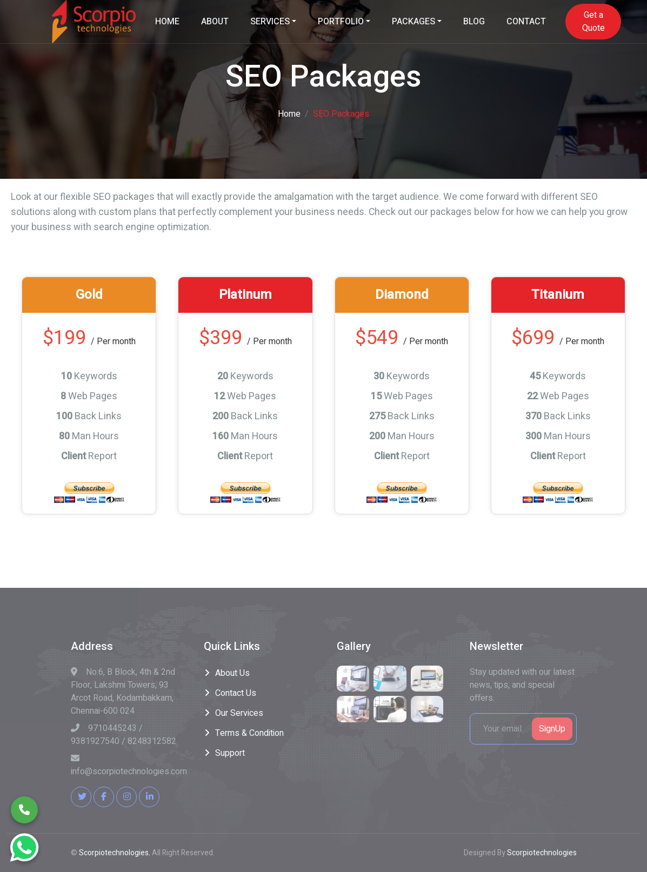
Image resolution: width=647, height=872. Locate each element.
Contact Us (235, 693)
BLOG (474, 21)
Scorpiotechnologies (114, 852)
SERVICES (270, 21)
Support (230, 753)
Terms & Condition (249, 733)
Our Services (239, 713)
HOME (167, 21)
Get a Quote (593, 22)
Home (289, 114)
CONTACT (526, 21)
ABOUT (215, 21)
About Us (232, 673)
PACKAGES (413, 21)
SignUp (552, 728)
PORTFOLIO (341, 21)
